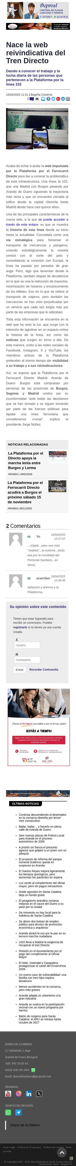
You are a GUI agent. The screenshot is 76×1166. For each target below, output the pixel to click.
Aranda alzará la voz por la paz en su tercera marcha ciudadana (42, 935)
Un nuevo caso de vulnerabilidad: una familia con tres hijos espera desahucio (42, 978)
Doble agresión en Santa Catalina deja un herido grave (40, 893)
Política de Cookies (53, 1147)
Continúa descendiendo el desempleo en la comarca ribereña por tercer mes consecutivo (42, 818)
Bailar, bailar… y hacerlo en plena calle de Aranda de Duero (40, 828)
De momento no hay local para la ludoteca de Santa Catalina (39, 914)
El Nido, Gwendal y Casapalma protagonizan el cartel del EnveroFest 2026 (42, 966)
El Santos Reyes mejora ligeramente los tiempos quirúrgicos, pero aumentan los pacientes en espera (42, 874)
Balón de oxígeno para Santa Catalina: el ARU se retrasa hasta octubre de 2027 (40, 1019)
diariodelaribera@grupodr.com (32, 1076)
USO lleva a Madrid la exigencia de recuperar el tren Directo (41, 944)
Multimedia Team (49, 1164)
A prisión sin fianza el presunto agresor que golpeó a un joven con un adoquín (42, 850)
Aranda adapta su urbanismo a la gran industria (40, 997)
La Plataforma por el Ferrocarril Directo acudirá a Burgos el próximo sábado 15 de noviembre (25, 492)
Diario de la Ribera (25, 1125)
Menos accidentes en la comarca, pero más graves (40, 988)
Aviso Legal (9, 1147)
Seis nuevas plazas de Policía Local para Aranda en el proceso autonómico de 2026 (41, 838)
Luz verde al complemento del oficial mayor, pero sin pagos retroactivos (42, 884)
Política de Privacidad (29, 1147)
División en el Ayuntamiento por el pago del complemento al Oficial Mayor (40, 954)
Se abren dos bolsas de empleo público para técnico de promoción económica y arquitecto (40, 924)
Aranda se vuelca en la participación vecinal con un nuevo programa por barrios (41, 1007)
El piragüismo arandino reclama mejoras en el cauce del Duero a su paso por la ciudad (41, 904)
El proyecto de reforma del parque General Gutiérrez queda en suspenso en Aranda (40, 862)
